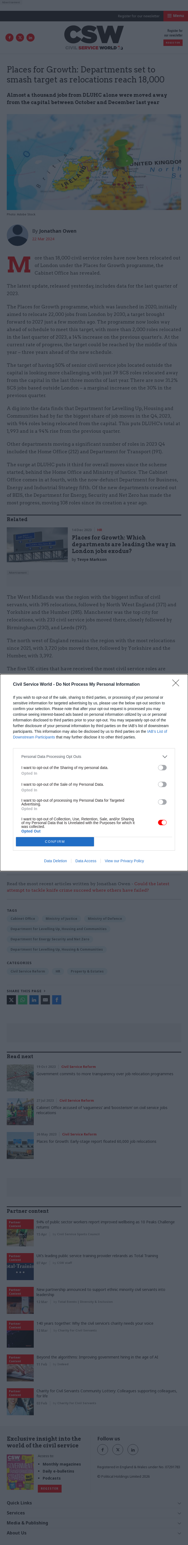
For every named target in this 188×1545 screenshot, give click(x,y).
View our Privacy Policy (124, 861)
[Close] (177, 685)
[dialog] (94, 772)
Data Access (85, 861)
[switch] (162, 767)
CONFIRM (55, 842)
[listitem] (94, 757)
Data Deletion (55, 861)
